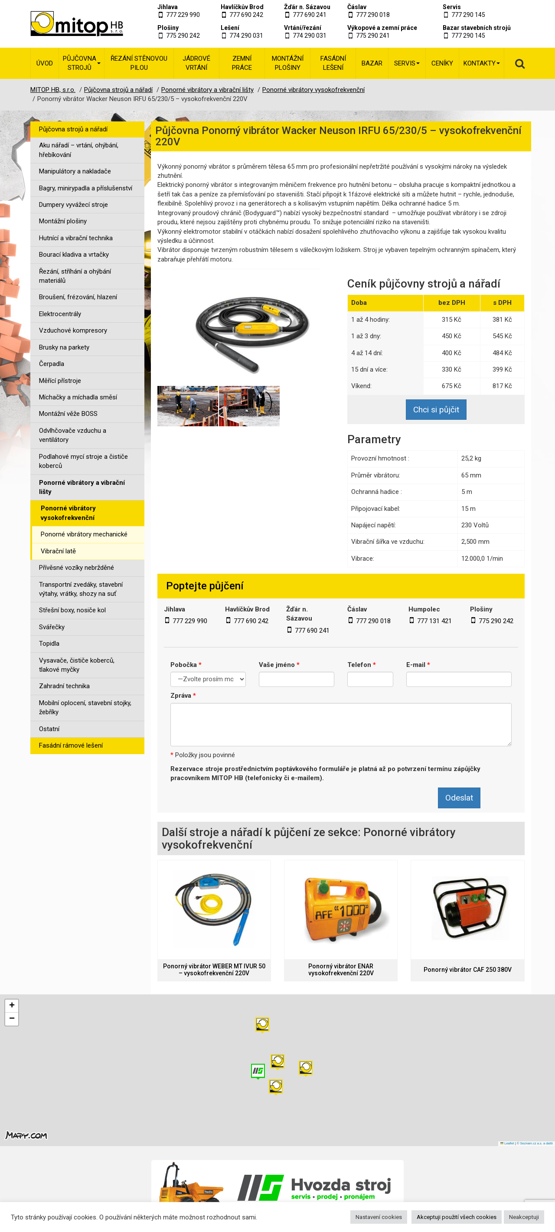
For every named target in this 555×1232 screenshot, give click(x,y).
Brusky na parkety (64, 347)
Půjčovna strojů (82, 63)
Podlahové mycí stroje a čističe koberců (83, 461)
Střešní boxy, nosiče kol (72, 610)
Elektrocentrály (60, 314)
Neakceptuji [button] (524, 1217)
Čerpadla (51, 364)
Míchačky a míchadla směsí (78, 397)
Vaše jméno (279, 665)
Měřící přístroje (60, 381)
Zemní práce (242, 63)
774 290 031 (246, 35)
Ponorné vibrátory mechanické (84, 534)
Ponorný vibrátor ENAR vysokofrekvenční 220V (341, 969)
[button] (306, 1069)
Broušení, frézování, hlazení (78, 297)
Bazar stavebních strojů (477, 27)
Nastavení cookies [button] (379, 1217)
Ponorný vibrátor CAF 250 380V (468, 970)
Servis (452, 6)
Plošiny (168, 27)
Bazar (372, 63)
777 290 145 (468, 14)
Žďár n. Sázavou (307, 6)
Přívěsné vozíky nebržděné (76, 568)
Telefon (361, 665)
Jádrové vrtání (196, 63)
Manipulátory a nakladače (75, 171)
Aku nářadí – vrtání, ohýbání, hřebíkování (78, 149)
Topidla (49, 643)
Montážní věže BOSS (68, 414)
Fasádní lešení (333, 63)
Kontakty (482, 63)
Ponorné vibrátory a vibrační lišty (82, 487)
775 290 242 (183, 35)
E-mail (418, 665)
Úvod (44, 63)
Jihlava (167, 6)
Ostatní (49, 729)
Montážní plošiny (288, 63)
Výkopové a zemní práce (382, 27)
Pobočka (186, 665)
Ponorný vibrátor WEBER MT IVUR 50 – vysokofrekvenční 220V (214, 969)
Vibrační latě (58, 551)
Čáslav (356, 6)
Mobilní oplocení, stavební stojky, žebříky (85, 707)
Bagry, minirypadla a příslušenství (85, 188)
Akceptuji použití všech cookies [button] (456, 1217)
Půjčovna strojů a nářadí (73, 129)
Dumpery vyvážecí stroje (73, 205)
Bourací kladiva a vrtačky (74, 254)
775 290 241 (373, 35)
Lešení (230, 27)
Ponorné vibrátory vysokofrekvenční (68, 512)
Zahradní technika (64, 686)
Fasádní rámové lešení (71, 745)
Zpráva (183, 695)
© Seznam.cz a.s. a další (535, 1143)
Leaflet (507, 1143)
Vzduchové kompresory (73, 330)
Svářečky (52, 627)
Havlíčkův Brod (242, 6)
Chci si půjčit (436, 410)
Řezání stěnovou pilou (139, 63)
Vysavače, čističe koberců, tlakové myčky (76, 665)
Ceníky (442, 63)
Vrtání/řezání (302, 27)
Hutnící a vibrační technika (76, 238)
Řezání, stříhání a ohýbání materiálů (75, 276)
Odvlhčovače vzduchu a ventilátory (72, 435)
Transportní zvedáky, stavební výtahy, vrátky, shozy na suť (81, 589)
